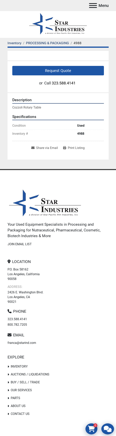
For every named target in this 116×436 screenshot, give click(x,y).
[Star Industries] (45, 203)
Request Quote (58, 70)
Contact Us (20, 414)
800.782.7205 (17, 325)
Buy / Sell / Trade (25, 382)
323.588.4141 (64, 83)
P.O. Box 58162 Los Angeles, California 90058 (24, 274)
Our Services (21, 390)
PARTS (15, 398)
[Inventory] (14, 43)
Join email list (20, 244)
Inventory (19, 366)
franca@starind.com (22, 343)
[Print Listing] (73, 148)
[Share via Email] (44, 148)
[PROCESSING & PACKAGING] (47, 43)
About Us (18, 406)
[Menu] (93, 5)
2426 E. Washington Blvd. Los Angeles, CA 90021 (25, 297)
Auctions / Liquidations (30, 374)
